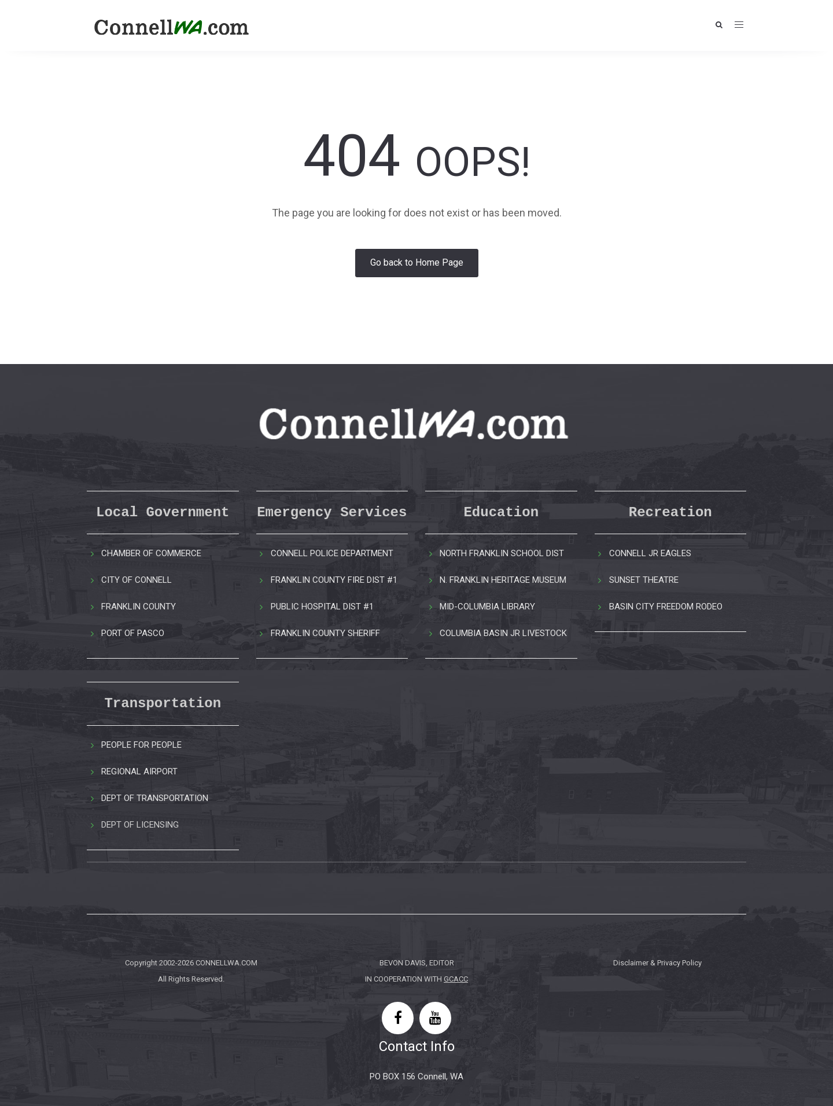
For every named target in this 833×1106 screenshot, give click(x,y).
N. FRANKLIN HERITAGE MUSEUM (503, 580)
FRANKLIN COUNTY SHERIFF (325, 633)
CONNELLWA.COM (226, 962)
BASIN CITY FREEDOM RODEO (666, 606)
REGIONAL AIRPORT (139, 771)
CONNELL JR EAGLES (650, 553)
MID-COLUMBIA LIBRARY (487, 606)
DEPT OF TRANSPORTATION (154, 798)
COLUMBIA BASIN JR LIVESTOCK (503, 633)
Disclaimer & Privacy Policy (657, 962)
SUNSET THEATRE (644, 580)
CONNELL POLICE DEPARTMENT (332, 553)
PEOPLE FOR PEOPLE (141, 745)
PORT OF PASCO (132, 633)
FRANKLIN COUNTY (138, 606)
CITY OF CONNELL (136, 580)
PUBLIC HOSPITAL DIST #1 (322, 606)
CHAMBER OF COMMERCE (151, 553)
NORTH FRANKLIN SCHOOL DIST (502, 553)
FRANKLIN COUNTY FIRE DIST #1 (334, 580)
